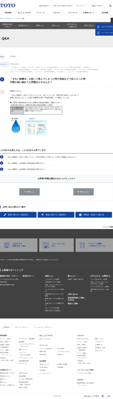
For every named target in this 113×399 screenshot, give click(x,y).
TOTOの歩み (43, 367)
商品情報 (8, 13)
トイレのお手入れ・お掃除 (98, 279)
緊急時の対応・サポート (9, 276)
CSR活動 (42, 370)
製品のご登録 (73, 304)
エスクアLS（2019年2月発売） (66, 69)
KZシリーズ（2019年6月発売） (48, 67)
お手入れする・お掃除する (100, 276)
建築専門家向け (44, 6)
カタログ (56, 13)
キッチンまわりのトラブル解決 (54, 290)
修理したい (49, 276)
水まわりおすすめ (82, 339)
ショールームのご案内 (85, 370)
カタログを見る (103, 44)
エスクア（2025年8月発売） (78, 72)
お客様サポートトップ (12, 270)
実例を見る (42, 355)
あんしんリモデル (24, 13)
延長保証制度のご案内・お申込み (77, 299)
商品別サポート (28, 276)
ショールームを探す (105, 50)
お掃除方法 (98, 345)
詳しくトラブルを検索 (52, 308)
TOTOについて (44, 364)
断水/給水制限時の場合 (7, 285)
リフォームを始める (45, 349)
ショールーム (73, 13)
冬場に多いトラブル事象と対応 (54, 304)
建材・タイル (23, 350)
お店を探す (61, 349)
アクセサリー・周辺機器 (26, 339)
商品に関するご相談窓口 (56, 215)
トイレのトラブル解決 (52, 279)
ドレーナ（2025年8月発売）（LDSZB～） (50, 72)
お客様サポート (89, 13)
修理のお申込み (67, 6)
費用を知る (42, 352)
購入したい (72, 276)
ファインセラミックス (26, 358)
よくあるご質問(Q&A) (26, 379)
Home (2, 18)
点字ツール (98, 351)
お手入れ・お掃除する (7, 385)
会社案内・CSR (100, 348)
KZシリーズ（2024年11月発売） (22, 72)
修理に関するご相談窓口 (18, 215)
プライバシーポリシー (21, 327)
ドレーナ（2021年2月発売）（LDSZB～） (76, 67)
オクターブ (15, 67)
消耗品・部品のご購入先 (93, 215)
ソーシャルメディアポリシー (42, 327)
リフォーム (40, 13)
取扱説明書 (22, 376)
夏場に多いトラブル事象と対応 (54, 300)
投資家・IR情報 (62, 364)
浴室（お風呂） (5, 342)
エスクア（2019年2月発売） (42, 69)
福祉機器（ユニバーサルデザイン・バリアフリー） (26, 344)
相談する (60, 355)
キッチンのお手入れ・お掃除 (99, 287)
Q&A (18, 18)
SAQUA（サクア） (28, 67)
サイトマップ (80, 6)
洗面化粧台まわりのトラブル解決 (54, 295)
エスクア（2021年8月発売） (20, 69)
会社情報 (105, 13)
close (110, 38)
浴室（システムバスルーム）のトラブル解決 (54, 286)
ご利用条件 (6, 327)
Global (100, 6)
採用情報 (60, 367)
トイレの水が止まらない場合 (9, 279)
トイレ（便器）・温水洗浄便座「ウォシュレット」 (6, 352)
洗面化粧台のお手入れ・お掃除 (99, 290)
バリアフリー (99, 342)
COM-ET (80, 380)
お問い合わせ (57, 6)
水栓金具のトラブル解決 (53, 282)
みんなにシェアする (91, 396)
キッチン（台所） (5, 339)
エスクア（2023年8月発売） (89, 69)
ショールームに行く (63, 352)
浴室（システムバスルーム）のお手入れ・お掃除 (99, 283)
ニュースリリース (45, 373)
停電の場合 (3, 282)
